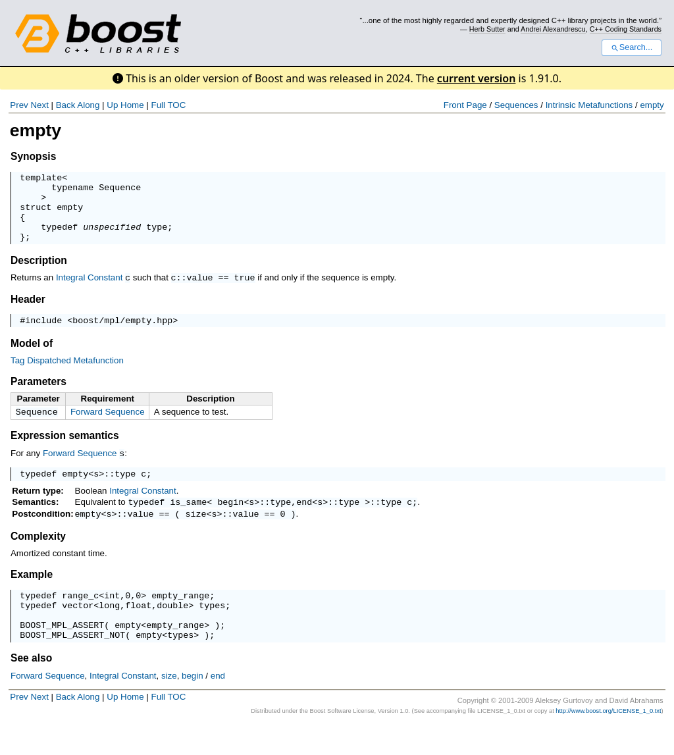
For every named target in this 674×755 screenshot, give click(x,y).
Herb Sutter (487, 29)
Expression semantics (65, 451)
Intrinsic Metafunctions (589, 105)
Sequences (516, 105)
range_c (80, 617)
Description (39, 274)
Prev (19, 105)
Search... (631, 47)
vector (77, 629)
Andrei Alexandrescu (553, 29)
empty (651, 105)
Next (39, 105)
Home (132, 105)
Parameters (38, 396)
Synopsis (33, 156)
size (196, 534)
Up (112, 105)
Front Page (465, 105)
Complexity (38, 556)
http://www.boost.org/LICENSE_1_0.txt (608, 741)
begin (230, 521)
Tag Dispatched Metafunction (67, 375)
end (304, 521)
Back (66, 105)
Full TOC (168, 105)
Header (28, 312)
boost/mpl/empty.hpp (122, 335)
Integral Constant (89, 291)
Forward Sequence (107, 427)
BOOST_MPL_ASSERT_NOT (72, 665)
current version (476, 78)
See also (31, 688)
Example (32, 594)
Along (88, 105)
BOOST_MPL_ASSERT (62, 653)
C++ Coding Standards (625, 29)
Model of (32, 358)
